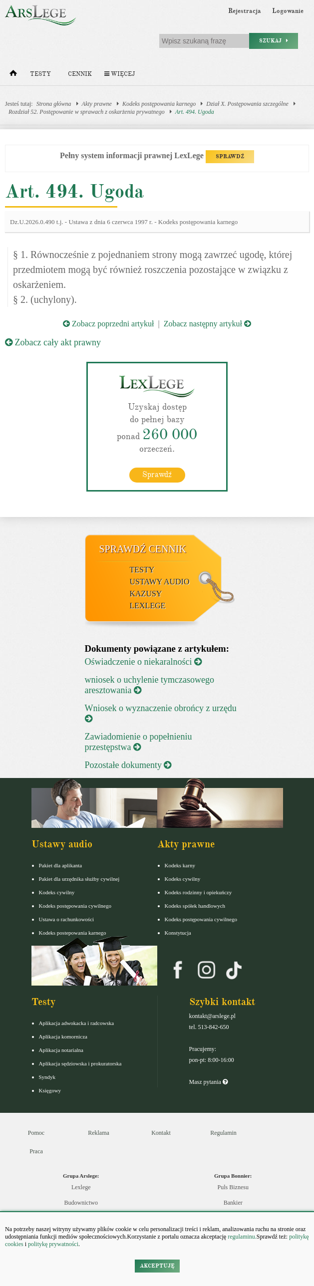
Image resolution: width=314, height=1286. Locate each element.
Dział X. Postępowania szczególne (247, 103)
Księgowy (50, 1090)
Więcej (119, 74)
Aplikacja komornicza (63, 1036)
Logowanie (288, 11)
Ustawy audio (160, 581)
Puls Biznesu (233, 1187)
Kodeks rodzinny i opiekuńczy (198, 892)
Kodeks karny (180, 865)
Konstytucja (178, 933)
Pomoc (36, 1132)
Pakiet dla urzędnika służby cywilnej (79, 879)
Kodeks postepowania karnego (72, 933)
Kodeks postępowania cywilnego (75, 906)
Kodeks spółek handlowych (195, 906)
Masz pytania (208, 1081)
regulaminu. (241, 1236)
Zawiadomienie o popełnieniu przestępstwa (138, 742)
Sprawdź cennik (143, 548)
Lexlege (81, 1187)
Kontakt (161, 1132)
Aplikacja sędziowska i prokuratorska (80, 1063)
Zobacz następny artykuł (207, 323)
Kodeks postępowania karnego (159, 103)
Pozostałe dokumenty (128, 765)
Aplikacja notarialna (61, 1050)
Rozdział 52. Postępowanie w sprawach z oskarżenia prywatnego (86, 111)
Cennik (80, 74)
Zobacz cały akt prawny (53, 342)
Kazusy (146, 593)
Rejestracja (244, 11)
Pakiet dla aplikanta (60, 865)
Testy (40, 74)
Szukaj (273, 40)
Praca (36, 1151)
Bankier (233, 1202)
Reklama (98, 1132)
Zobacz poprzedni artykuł (108, 323)
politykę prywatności (53, 1244)
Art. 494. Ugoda (194, 111)
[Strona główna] (13, 75)
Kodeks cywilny (57, 892)
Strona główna (53, 103)
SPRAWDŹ (230, 156)
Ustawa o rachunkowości (66, 919)
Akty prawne (97, 103)
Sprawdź (157, 475)
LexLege (148, 605)
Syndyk (47, 1077)
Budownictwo (81, 1202)
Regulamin (223, 1132)
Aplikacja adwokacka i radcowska (76, 1023)
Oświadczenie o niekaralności (143, 662)
